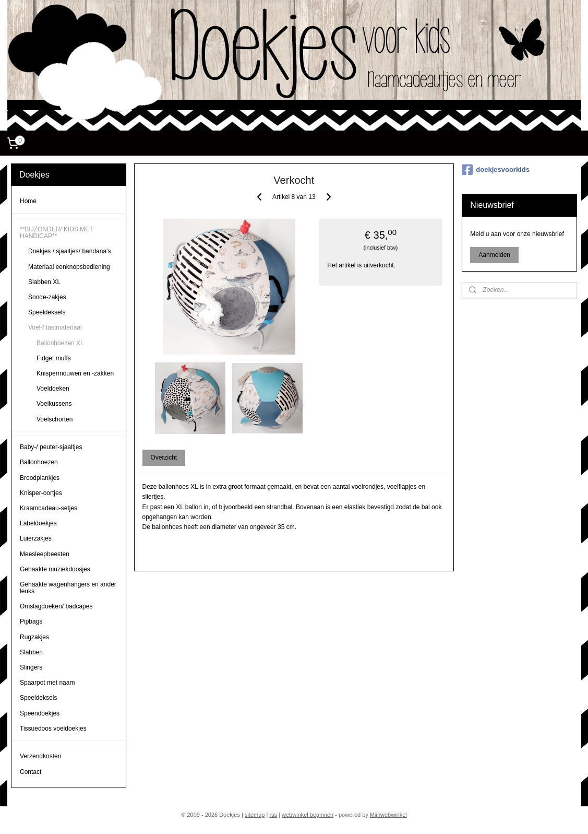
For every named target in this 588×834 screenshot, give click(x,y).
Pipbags (31, 621)
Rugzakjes (34, 637)
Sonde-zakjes (47, 297)
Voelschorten (55, 419)
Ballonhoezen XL (60, 343)
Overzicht (164, 457)
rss (273, 815)
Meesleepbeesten (44, 554)
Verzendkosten (40, 756)
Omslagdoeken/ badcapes (56, 606)
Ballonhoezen (39, 462)
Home (28, 201)
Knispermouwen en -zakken (75, 373)
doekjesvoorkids (496, 169)
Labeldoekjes (38, 523)
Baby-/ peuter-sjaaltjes (51, 447)
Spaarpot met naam (47, 682)
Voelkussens (54, 403)
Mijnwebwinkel (388, 815)
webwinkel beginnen (307, 815)
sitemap (255, 815)
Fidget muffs (54, 358)
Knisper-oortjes (41, 493)
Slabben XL (44, 282)
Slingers (31, 667)
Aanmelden (494, 255)
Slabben (31, 652)
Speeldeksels (46, 312)
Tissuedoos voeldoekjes (53, 728)
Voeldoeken (53, 388)
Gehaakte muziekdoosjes (55, 569)
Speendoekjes (39, 713)
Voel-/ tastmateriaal (55, 327)
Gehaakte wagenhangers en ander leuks (68, 588)
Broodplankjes (39, 477)
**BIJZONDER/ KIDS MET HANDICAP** (56, 233)
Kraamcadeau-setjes (48, 508)
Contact (30, 772)
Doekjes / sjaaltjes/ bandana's (69, 251)
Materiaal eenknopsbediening (69, 267)
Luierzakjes (36, 538)
